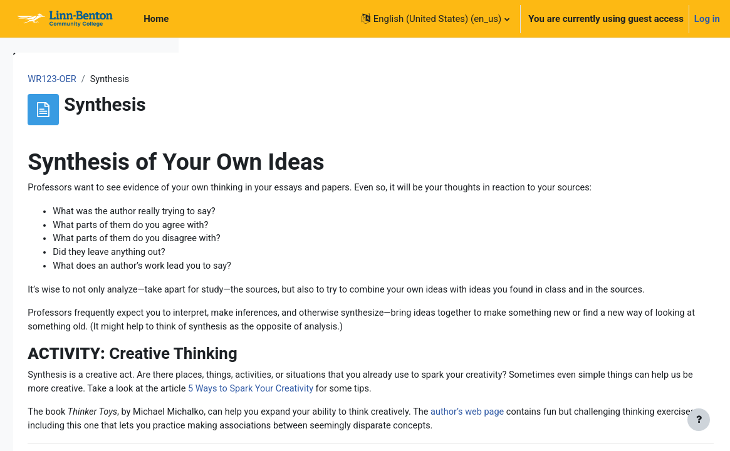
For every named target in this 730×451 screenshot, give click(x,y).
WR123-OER (228, 79)
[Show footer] (698, 419)
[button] (435, 19)
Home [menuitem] (156, 18)
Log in (707, 18)
